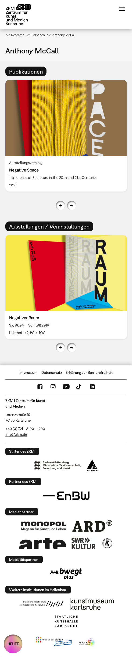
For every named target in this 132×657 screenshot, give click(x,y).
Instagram (53, 387)
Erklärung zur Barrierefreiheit (89, 372)
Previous (60, 205)
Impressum (28, 372)
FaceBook (40, 387)
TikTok (79, 387)
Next (71, 205)
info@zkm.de (16, 434)
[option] (66, 135)
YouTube (66, 387)
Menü (122, 9)
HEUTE (13, 644)
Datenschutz (51, 372)
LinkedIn (92, 387)
